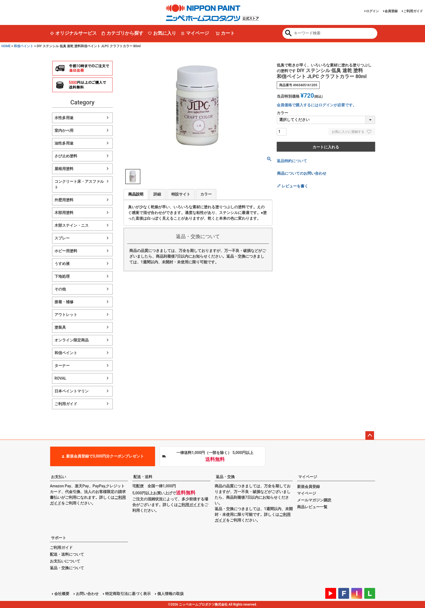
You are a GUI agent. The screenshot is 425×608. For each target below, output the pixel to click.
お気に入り (162, 33)
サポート (58, 538)
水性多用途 (63, 118)
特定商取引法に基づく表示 (128, 593)
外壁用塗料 (63, 200)
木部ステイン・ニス (71, 225)
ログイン (372, 11)
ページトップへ (369, 435)
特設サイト (180, 194)
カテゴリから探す (122, 33)
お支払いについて (65, 561)
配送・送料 (142, 477)
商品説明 (135, 194)
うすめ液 (62, 263)
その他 (60, 289)
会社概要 (61, 593)
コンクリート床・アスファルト (79, 184)
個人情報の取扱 (170, 593)
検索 (288, 33)
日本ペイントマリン (71, 391)
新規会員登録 (308, 486)
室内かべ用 (63, 130)
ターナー (62, 365)
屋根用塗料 (63, 169)
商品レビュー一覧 (312, 507)
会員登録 (391, 11)
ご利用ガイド (413, 11)
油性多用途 (63, 143)
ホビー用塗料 (65, 251)
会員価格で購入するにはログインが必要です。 (316, 105)
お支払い (58, 477)
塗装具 (60, 327)
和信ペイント (23, 46)
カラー (206, 194)
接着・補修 (63, 302)
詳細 (157, 194)
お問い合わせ (87, 593)
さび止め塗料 (65, 156)
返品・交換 (225, 477)
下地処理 (62, 276)
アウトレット (65, 314)
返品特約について (292, 161)
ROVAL (60, 378)
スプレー (62, 238)
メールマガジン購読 (314, 500)
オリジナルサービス (73, 33)
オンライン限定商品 (71, 340)
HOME (6, 46)
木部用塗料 (63, 212)
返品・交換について (67, 568)
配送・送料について (67, 554)
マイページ (195, 33)
